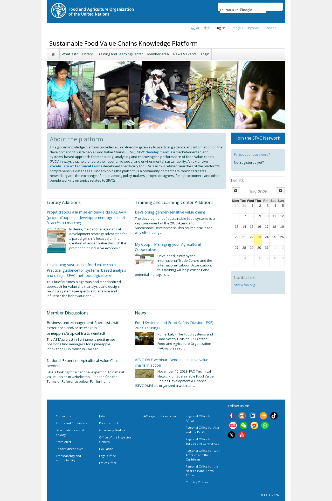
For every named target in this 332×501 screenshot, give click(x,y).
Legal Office (107, 456)
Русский (254, 28)
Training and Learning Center (120, 54)
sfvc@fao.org (244, 285)
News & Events (185, 54)
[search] (243, 10)
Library (87, 54)
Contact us (63, 416)
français (237, 28)
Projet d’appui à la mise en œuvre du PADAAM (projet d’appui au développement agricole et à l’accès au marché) (87, 217)
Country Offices (197, 482)
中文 (207, 28)
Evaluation (106, 449)
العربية (194, 28)
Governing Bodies (112, 430)
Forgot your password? (252, 154)
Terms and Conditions (71, 423)
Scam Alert (63, 442)
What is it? (70, 54)
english (221, 28)
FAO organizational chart (159, 416)
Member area (158, 54)
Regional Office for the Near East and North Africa (202, 470)
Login (205, 54)
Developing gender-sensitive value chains (170, 212)
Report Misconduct (69, 449)
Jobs (102, 416)
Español (271, 28)
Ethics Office (108, 463)
